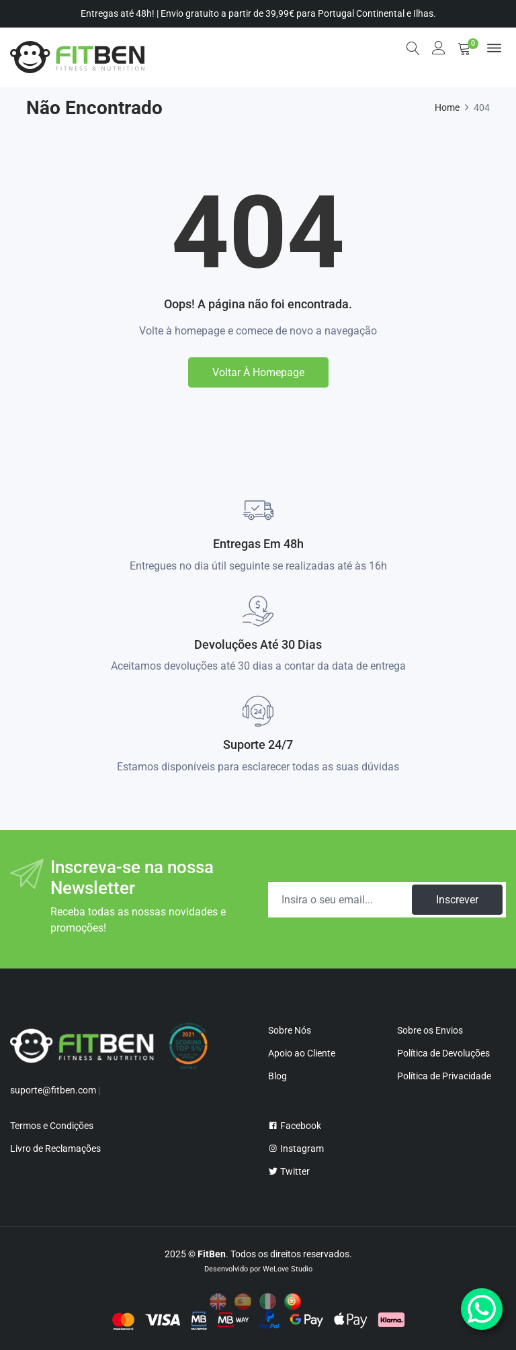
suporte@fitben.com (53, 1090)
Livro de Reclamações (55, 1148)
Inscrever (457, 899)
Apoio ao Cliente (301, 1053)
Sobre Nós (289, 1030)
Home (447, 107)
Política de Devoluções (443, 1053)
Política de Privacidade (444, 1076)
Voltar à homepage (258, 372)
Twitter (289, 1171)
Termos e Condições (51, 1125)
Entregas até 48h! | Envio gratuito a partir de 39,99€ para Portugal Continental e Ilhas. (258, 13)
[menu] (494, 48)
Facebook (294, 1125)
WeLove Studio (287, 1269)
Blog (277, 1076)
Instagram (296, 1148)
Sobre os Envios (430, 1030)
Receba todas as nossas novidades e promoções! (138, 919)
